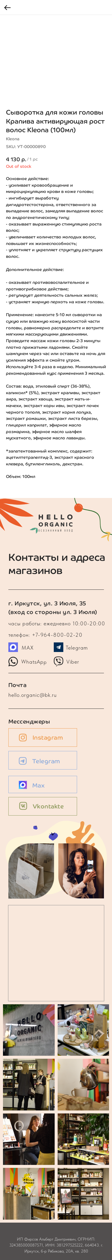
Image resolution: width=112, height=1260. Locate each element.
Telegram (77, 648)
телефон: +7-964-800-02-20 (45, 635)
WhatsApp (34, 661)
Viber (72, 662)
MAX (28, 648)
